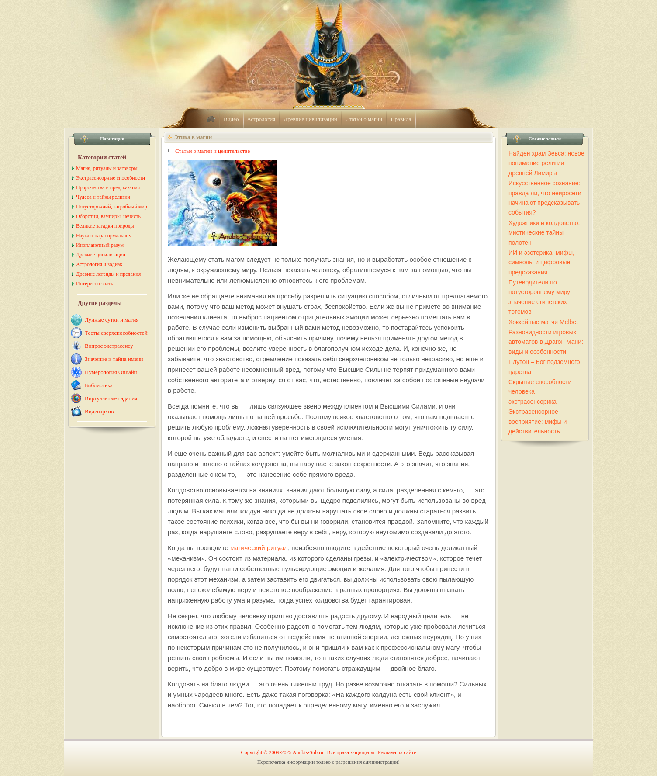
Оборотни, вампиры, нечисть (108, 216)
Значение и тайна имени (114, 359)
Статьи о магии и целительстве (212, 151)
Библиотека (99, 385)
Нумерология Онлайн (111, 372)
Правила (401, 119)
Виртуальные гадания (111, 398)
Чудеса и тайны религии (103, 197)
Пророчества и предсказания (108, 187)
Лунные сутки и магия (111, 319)
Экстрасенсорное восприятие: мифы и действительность (537, 421)
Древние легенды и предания (108, 274)
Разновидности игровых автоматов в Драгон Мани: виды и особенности (545, 342)
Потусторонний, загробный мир (111, 207)
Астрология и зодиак (99, 264)
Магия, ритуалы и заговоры (106, 168)
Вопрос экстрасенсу (109, 346)
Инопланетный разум (100, 245)
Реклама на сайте (397, 752)
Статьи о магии (364, 119)
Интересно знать (94, 284)
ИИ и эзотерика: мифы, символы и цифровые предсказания (541, 262)
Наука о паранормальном (104, 235)
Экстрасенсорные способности (110, 178)
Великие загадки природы (105, 226)
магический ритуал (259, 547)
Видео (231, 119)
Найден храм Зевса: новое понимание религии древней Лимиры (546, 163)
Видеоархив (99, 411)
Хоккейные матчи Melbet (543, 322)
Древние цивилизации (310, 119)
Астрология (261, 119)
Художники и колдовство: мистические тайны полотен (544, 232)
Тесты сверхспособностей (116, 332)
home (211, 119)
